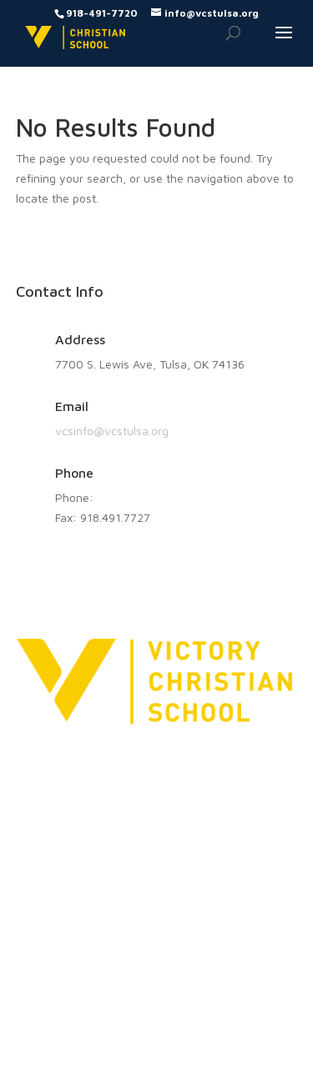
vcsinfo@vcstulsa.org (112, 431)
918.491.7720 (132, 497)
